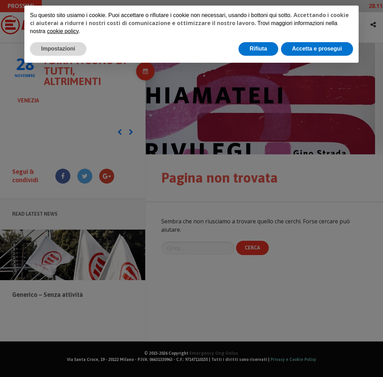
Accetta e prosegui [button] (317, 49)
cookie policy (62, 31)
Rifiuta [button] (258, 49)
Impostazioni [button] (58, 49)
